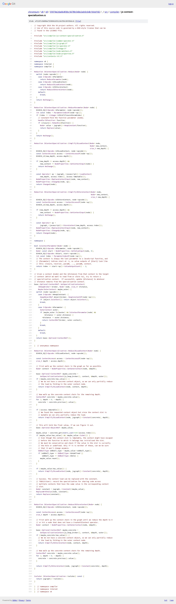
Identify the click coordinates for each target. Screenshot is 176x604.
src (106, 11)
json (172, 600)
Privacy (21, 600)
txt (165, 600)
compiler (114, 11)
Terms (28, 600)
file (78, 21)
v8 (42, 11)
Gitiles (14, 600)
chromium (33, 11)
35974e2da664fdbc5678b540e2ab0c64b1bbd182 (75, 11)
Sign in (171, 4)
